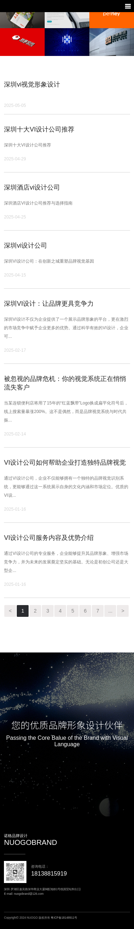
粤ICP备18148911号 (64, 917)
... (110, 611)
